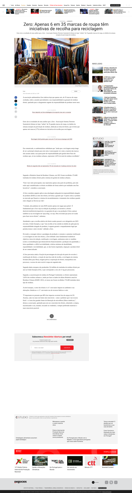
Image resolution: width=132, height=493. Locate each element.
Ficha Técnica (39, 487)
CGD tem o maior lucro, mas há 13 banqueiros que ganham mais (110, 79)
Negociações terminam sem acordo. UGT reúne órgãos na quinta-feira (46, 11)
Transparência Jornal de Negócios (53, 487)
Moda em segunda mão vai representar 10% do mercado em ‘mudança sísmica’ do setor (51, 165)
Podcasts (73, 5)
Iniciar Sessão (115, 5)
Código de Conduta (70, 487)
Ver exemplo (69, 339)
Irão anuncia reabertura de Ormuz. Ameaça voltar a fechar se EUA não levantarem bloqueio (21, 11)
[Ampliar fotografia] (85, 41)
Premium (23, 5)
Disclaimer (87, 487)
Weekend (83, 5)
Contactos (79, 487)
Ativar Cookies (102, 487)
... (15, 116)
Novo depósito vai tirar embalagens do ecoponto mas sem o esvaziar (51, 112)
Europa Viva (66, 5)
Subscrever (67, 347)
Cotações (29, 5)
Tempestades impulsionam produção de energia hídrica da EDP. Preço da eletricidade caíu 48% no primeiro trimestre (110, 88)
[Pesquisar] (126, 5)
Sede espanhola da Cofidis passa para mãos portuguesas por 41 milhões (69, 11)
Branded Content (107, 467)
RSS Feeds (93, 487)
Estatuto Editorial (29, 487)
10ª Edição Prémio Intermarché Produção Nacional (22, 469)
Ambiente (69, 21)
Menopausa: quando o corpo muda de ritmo (59, 422)
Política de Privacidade (106, 491)
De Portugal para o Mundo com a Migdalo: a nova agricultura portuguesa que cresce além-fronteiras (78, 439)
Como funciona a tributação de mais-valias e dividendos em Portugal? (109, 432)
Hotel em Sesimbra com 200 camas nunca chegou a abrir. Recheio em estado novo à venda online (110, 97)
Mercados (46, 5)
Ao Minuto (17, 5)
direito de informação (55, 352)
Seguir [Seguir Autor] (75, 91)
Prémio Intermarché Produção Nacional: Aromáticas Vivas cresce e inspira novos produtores (58, 433)
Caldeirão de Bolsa (97, 5)
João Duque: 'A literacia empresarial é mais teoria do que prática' (110, 146)
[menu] (4, 5)
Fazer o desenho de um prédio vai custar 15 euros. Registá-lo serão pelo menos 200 (110, 70)
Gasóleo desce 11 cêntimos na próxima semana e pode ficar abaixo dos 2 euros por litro (119, 11)
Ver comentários (52, 319)
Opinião (78, 5)
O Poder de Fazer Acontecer (56, 5)
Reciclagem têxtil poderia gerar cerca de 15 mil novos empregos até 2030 (51, 139)
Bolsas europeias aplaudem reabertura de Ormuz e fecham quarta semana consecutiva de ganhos (94, 11)
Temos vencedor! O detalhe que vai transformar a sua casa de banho (109, 423)
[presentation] (42, 356)
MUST (104, 5)
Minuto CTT (89, 467)
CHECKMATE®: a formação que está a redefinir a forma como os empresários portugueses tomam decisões (110, 156)
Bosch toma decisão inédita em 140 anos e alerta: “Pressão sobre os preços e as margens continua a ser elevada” (110, 116)
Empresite (89, 5)
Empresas (40, 5)
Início (12, 5)
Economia (34, 5)
